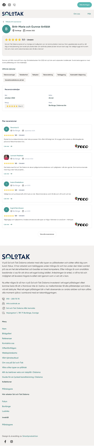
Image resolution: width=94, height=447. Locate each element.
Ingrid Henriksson (17, 208)
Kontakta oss (8, 343)
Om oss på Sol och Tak (12, 362)
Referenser (7, 338)
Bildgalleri (6, 333)
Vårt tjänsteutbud (10, 358)
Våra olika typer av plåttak (14, 367)
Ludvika (5, 411)
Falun (4, 401)
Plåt (89, 14)
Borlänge (6, 406)
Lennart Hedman (16, 156)
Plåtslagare (7, 389)
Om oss (77, 14)
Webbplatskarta (9, 353)
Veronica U (14, 127)
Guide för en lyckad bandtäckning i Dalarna (22, 377)
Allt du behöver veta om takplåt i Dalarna (21, 372)
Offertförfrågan (84, 5)
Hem (4, 329)
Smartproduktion (30, 436)
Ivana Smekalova (16, 182)
